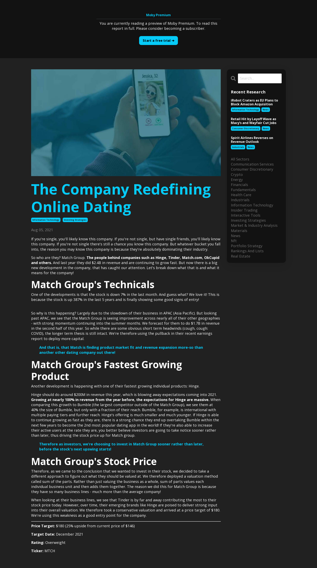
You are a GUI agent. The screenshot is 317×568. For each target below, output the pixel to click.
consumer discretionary (245, 128)
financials (239, 184)
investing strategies (75, 219)
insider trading (244, 210)
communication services (252, 164)
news (266, 109)
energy (237, 179)
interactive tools (245, 215)
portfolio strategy (246, 245)
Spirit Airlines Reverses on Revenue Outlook (252, 140)
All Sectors (240, 159)
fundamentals (243, 189)
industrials (238, 147)
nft (234, 240)
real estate (240, 256)
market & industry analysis (254, 225)
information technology (45, 219)
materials (239, 230)
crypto (237, 174)
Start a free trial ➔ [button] (158, 40)
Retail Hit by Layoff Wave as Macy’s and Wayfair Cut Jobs (253, 121)
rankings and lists (247, 250)
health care (241, 194)
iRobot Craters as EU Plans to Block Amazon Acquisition (254, 102)
